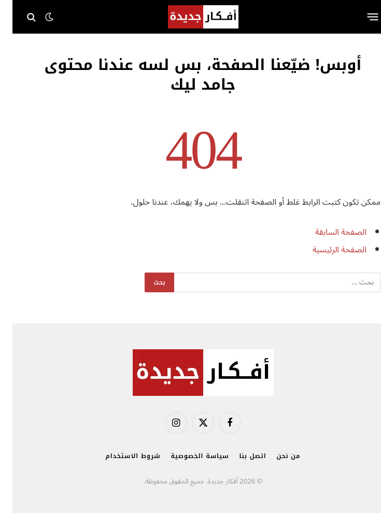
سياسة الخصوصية (187, 456)
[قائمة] (360, 17)
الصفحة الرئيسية (327, 250)
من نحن (276, 456)
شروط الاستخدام (120, 456)
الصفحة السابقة (328, 232)
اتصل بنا (240, 456)
